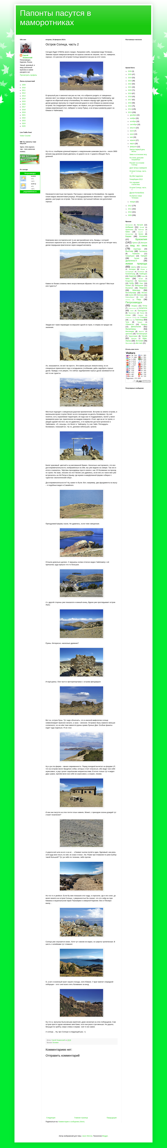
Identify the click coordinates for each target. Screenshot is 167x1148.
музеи (131, 295)
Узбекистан (129, 324)
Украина (144, 324)
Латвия (128, 285)
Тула (127, 322)
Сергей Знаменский (27, 56)
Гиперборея (129, 256)
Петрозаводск (30, 173)
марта (132, 144)
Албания (129, 227)
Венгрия (144, 243)
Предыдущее (112, 1118)
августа (133, 128)
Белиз (141, 234)
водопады (137, 249)
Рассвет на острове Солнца (137, 164)
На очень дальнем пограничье (136, 159)
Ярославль (129, 343)
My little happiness (136, 176)
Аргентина (129, 230)
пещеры (134, 306)
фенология (136, 326)
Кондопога (129, 281)
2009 (24, 85)
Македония (139, 285)
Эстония (139, 341)
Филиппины (130, 329)
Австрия (140, 225)
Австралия (129, 225)
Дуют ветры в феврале (138, 168)
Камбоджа (143, 274)
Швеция (134, 338)
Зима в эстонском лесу (138, 154)
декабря (133, 115)
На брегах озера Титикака (136, 197)
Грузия (136, 258)
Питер (145, 306)
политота (143, 308)
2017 (24, 107)
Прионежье (132, 313)
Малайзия (129, 288)
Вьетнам (129, 251)
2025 (24, 126)
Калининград (130, 274)
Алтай (142, 227)
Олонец (127, 299)
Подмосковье (132, 308)
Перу (139, 299)
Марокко (143, 288)
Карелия (133, 276)
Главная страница (81, 1118)
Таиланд (139, 320)
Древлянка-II (131, 261)
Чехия (144, 336)
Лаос (141, 283)
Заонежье (143, 267)
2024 (24, 123)
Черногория (133, 336)
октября (133, 121)
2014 (24, 99)
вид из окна (138, 245)
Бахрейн (140, 232)
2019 (24, 112)
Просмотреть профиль (28, 75)
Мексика (136, 290)
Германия (136, 254)
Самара (140, 315)
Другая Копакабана (137, 193)
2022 (24, 118)
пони (131, 310)
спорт (130, 320)
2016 (24, 104)
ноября (133, 118)
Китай (141, 278)
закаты (133, 267)
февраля (133, 147)
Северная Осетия (131, 317)
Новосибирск (129, 297)
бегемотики (129, 234)
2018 (24, 110)
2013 (24, 96)
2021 (24, 115)
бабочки (141, 229)
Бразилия (141, 239)
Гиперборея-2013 (136, 179)
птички (127, 315)
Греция (144, 256)
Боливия (55, 1042)
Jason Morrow (87, 1136)
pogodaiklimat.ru (30, 192)
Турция (139, 322)
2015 (24, 101)
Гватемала (143, 251)
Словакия (143, 317)
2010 (24, 88)
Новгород (140, 295)
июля (132, 131)
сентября (133, 124)
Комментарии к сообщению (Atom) (71, 1122)
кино (127, 278)
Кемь (143, 276)
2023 (24, 121)
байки (127, 232)
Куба (131, 283)
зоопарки (132, 269)
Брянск (135, 243)
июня (132, 134)
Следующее (50, 1118)
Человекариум (141, 334)
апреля (133, 140)
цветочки (128, 334)
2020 (130, 90)
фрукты (141, 331)
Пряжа (142, 313)
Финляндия (129, 331)
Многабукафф (130, 293)
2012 (24, 93)
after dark (138, 343)
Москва (144, 293)
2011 (24, 90)
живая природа (136, 263)
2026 (130, 71)
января (133, 202)
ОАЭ (141, 297)
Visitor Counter (25, 136)
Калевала (141, 271)
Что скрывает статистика (135, 183)
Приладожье (142, 311)
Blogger (105, 1136)
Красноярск (142, 281)
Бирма (128, 236)
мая (131, 137)
